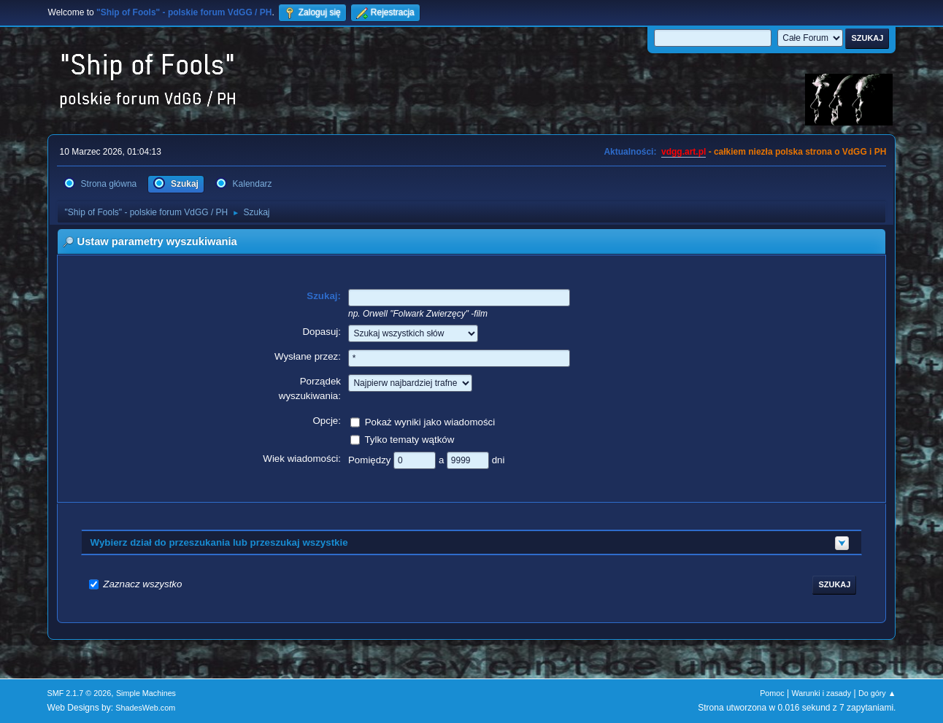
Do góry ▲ (877, 693)
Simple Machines (146, 693)
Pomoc (772, 693)
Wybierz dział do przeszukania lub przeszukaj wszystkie (219, 542)
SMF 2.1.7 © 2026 (79, 693)
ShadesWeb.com (145, 707)
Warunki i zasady (822, 693)
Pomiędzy (370, 459)
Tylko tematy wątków (409, 438)
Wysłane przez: (307, 356)
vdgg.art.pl (683, 152)
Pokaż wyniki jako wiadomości (430, 421)
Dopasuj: (321, 331)
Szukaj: (324, 295)
